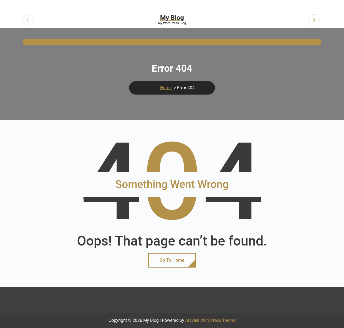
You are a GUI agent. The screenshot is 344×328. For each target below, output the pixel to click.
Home (166, 87)
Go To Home (171, 260)
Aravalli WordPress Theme (210, 320)
